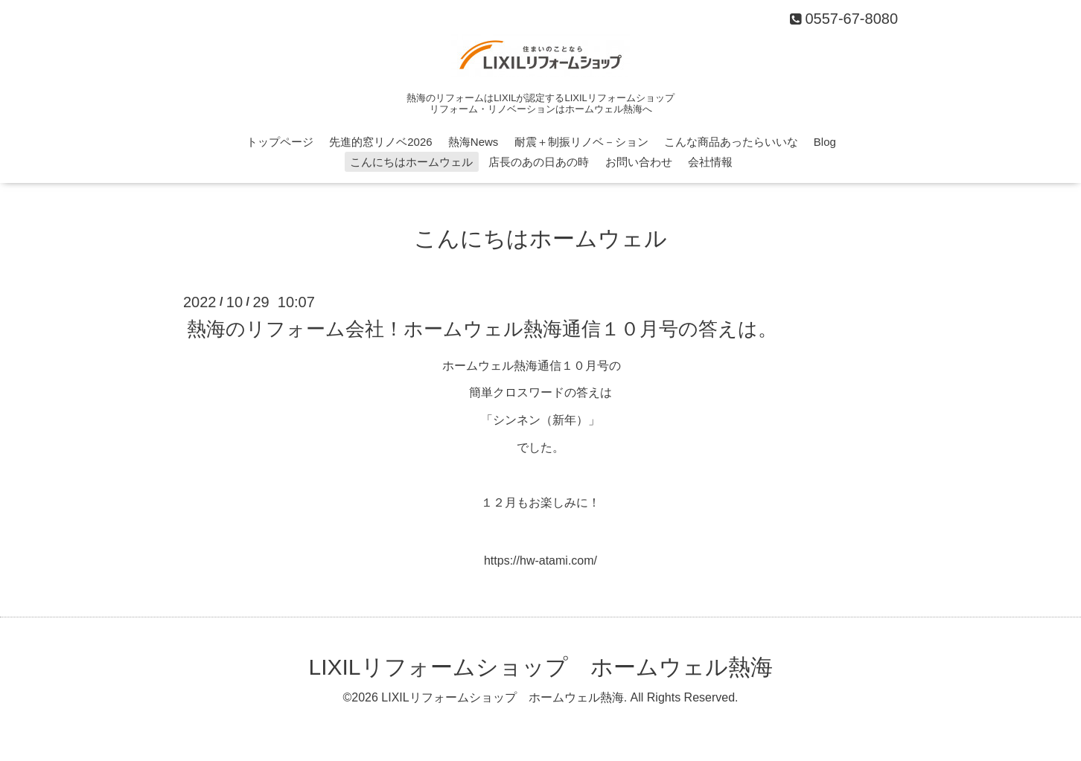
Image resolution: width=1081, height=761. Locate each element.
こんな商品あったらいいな (731, 141)
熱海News (473, 141)
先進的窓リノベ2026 (380, 141)
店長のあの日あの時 (538, 161)
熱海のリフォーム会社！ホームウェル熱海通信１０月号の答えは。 (482, 328)
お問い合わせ (638, 161)
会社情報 (710, 161)
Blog (825, 141)
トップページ (279, 141)
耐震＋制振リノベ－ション (581, 141)
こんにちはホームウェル (411, 161)
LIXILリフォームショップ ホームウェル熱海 (540, 667)
